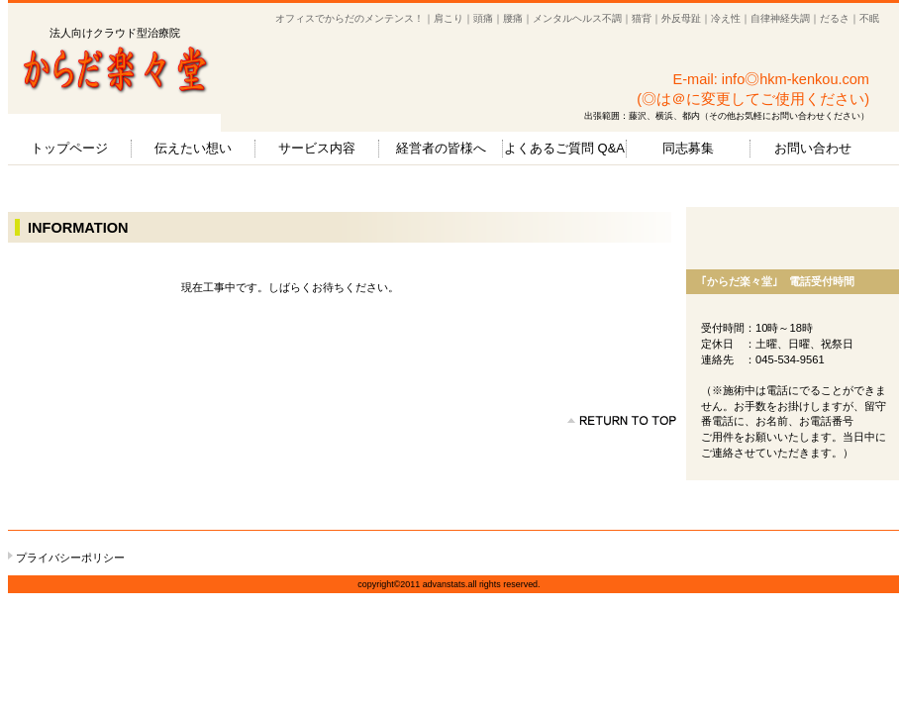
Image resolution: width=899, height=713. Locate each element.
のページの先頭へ (621, 421)
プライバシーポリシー (70, 557)
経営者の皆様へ (441, 148)
